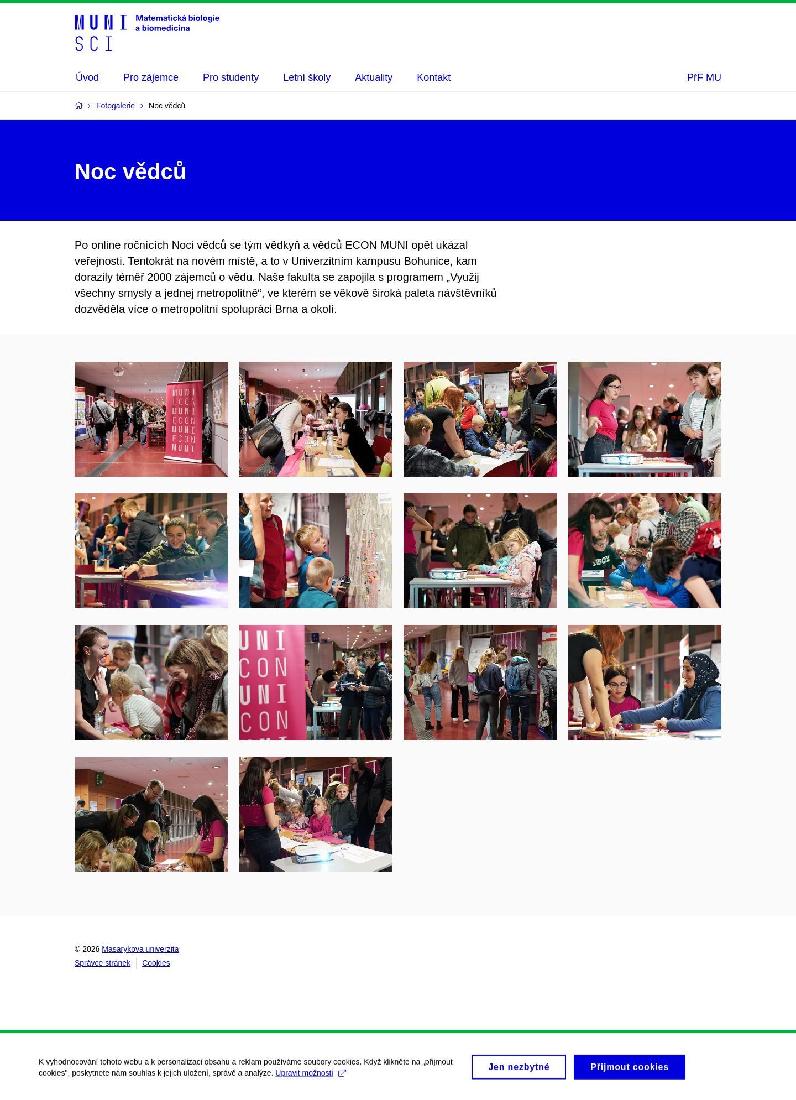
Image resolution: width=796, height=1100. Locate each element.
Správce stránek (102, 962)
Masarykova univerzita (140, 949)
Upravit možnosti (310, 1076)
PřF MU (704, 77)
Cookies (156, 962)
